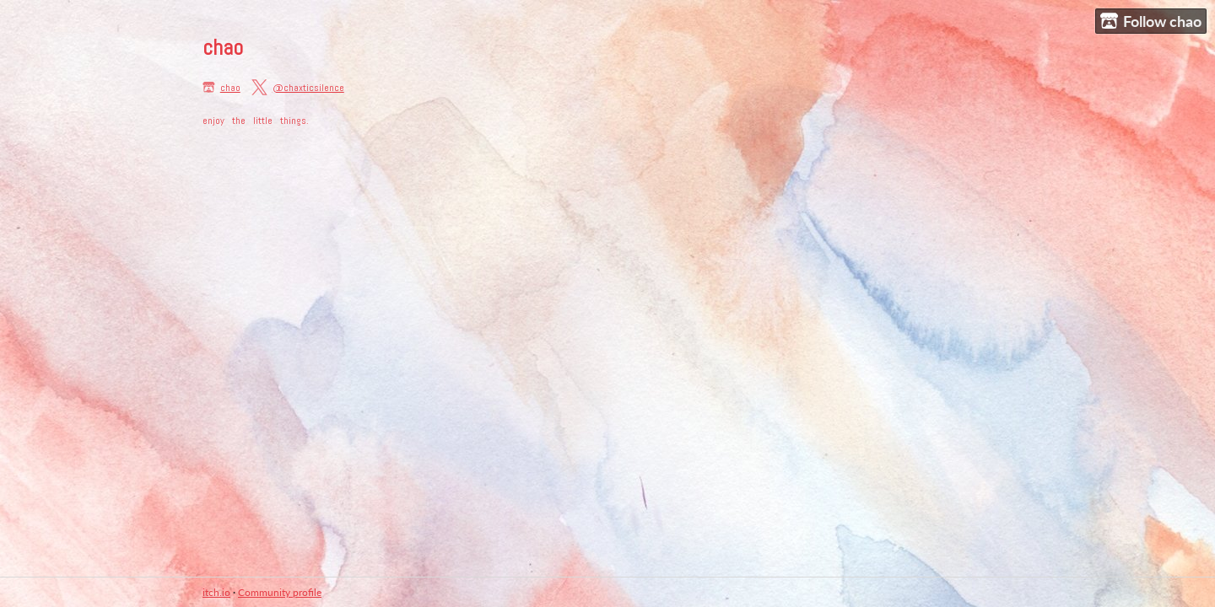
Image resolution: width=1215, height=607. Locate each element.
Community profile (279, 592)
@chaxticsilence (308, 87)
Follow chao (1151, 21)
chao (230, 87)
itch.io (216, 592)
